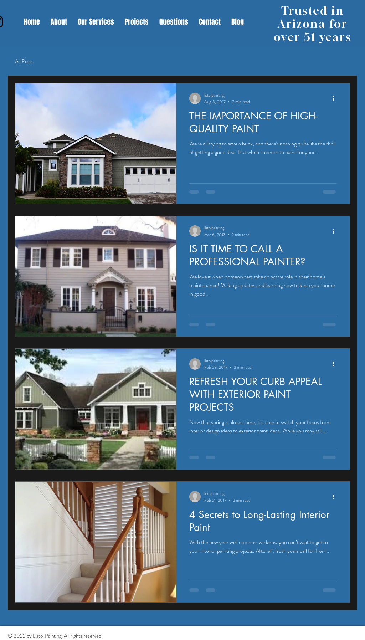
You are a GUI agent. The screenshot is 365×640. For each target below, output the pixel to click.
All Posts (24, 61)
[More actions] (335, 98)
